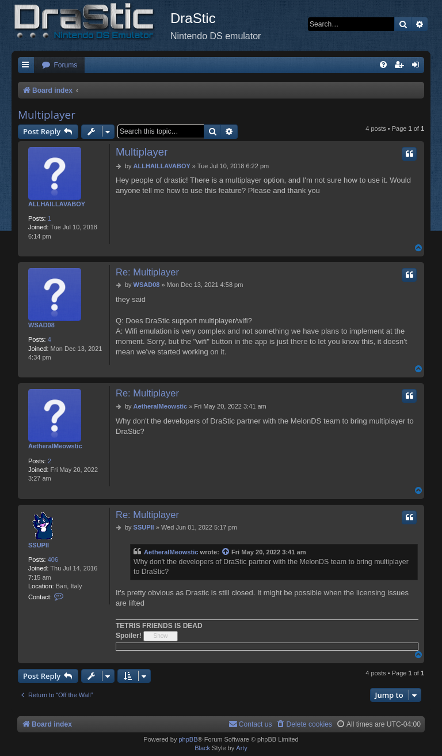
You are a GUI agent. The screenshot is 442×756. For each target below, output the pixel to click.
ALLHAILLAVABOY (56, 204)
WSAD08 (41, 325)
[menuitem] (59, 65)
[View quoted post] (226, 552)
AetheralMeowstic (55, 446)
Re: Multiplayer (147, 272)
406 (53, 559)
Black (202, 747)
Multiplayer (46, 114)
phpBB (187, 739)
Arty (241, 747)
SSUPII (38, 545)
